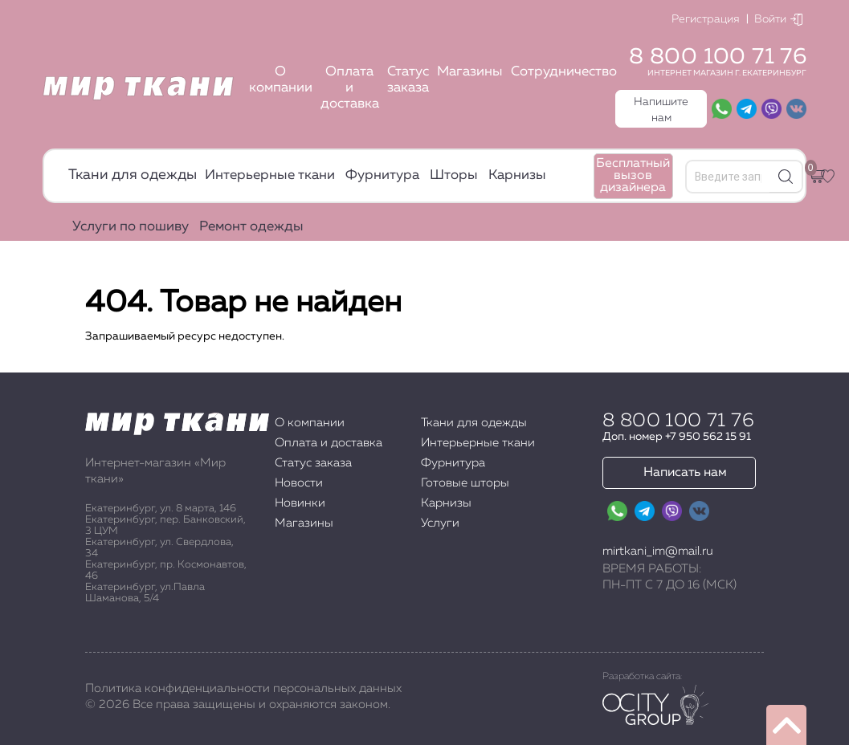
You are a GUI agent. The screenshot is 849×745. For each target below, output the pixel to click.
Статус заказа (408, 80)
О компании (280, 80)
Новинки (300, 503)
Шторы (454, 175)
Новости (299, 483)
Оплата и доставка (349, 88)
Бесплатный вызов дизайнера (633, 175)
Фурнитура (382, 175)
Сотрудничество (564, 72)
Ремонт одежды (251, 227)
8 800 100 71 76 (717, 57)
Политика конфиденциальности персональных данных (243, 688)
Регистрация (705, 19)
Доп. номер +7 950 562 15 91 (676, 436)
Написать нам (685, 472)
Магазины (470, 72)
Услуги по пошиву (130, 227)
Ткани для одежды (132, 175)
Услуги (440, 523)
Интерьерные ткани (270, 175)
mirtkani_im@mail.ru (657, 551)
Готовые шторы (465, 483)
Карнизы (517, 175)
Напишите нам (661, 110)
